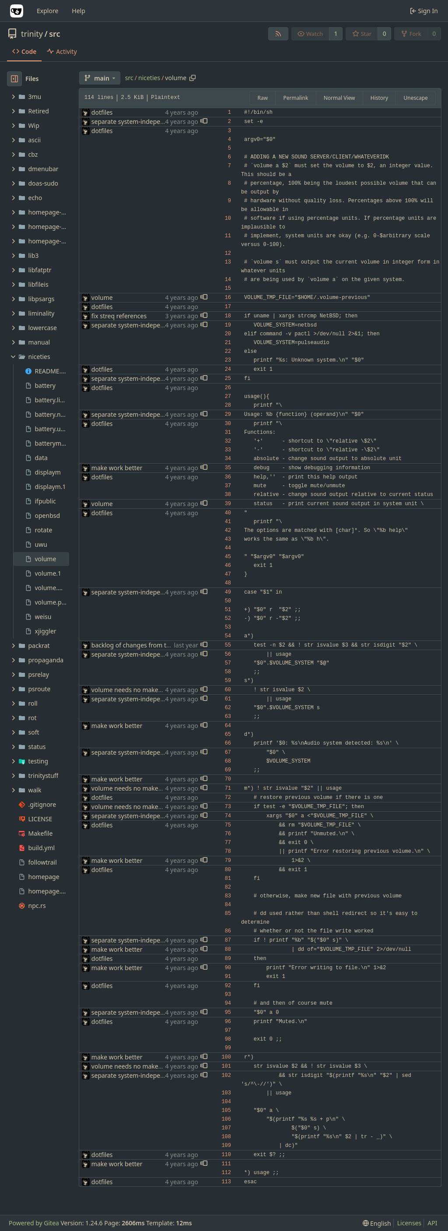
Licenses (409, 1223)
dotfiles (102, 112)
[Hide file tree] (14, 78)
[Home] (16, 11)
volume (102, 297)
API (432, 1223)
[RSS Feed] (278, 33)
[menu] (377, 1223)
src (54, 33)
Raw (262, 98)
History (379, 98)
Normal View (339, 98)
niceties (149, 78)
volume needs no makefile (129, 690)
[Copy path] (192, 78)
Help (78, 11)
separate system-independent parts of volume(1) (161, 121)
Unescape (415, 98)
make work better (117, 468)
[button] (203, 121)
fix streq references (119, 316)
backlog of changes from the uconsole (146, 645)
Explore (47, 11)
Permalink (295, 98)
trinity (32, 33)
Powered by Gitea (34, 1223)
